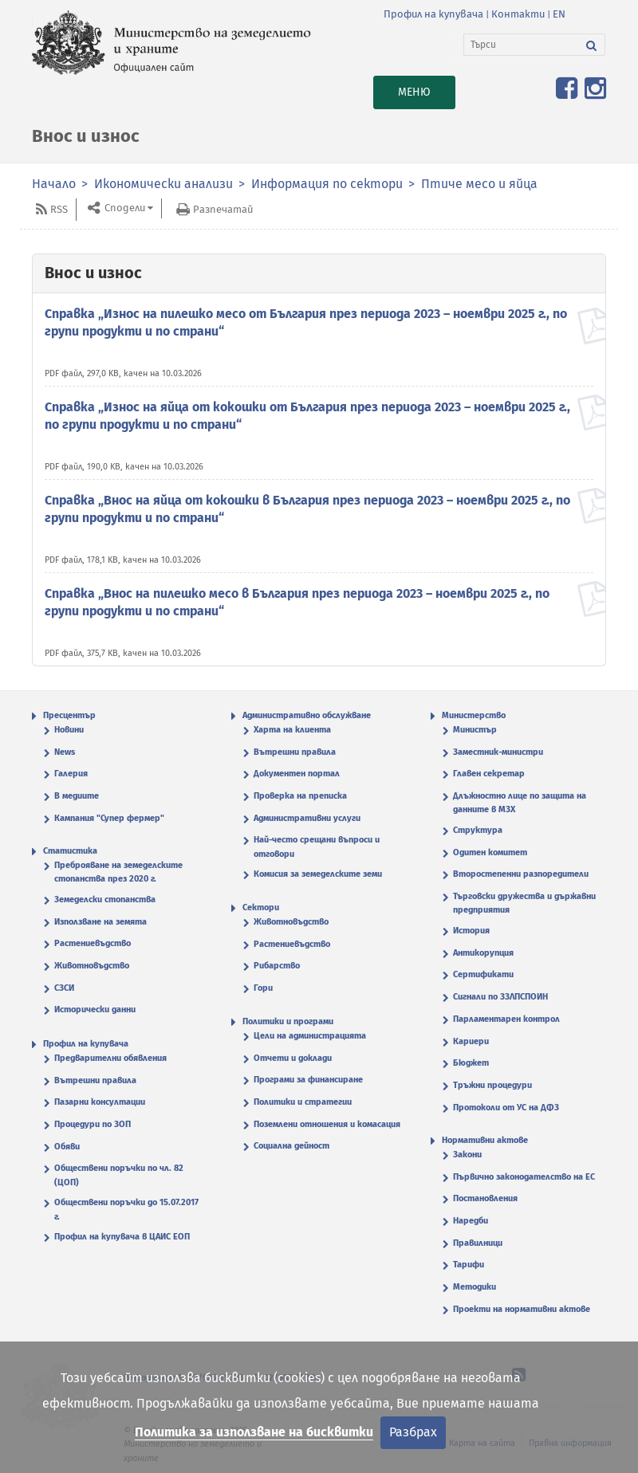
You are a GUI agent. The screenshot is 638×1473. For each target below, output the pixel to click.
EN (559, 14)
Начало (54, 183)
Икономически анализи (163, 183)
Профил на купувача (433, 14)
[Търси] (521, 44)
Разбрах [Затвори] (413, 1432)
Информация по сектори (327, 183)
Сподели (123, 208)
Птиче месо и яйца (479, 183)
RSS (59, 209)
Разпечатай (223, 209)
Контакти (518, 14)
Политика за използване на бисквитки (254, 1432)
